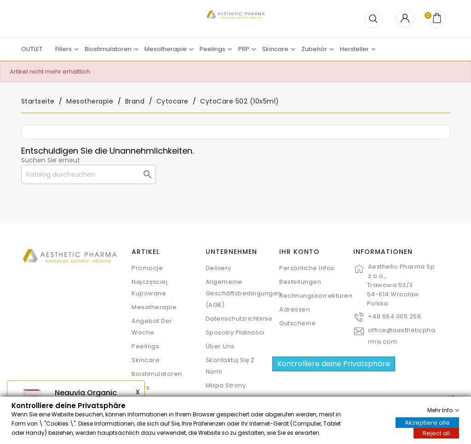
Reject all (436, 432)
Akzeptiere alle (427, 422)
